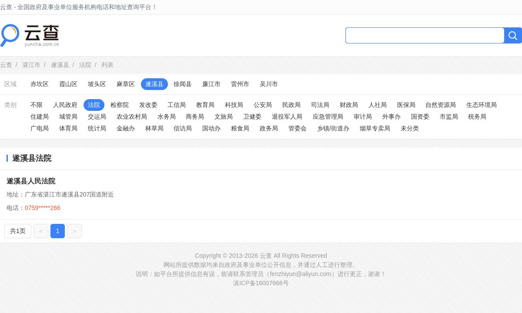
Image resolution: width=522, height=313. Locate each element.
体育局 (68, 128)
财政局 (349, 104)
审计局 (363, 116)
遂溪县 (60, 64)
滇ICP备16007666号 (261, 283)
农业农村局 (132, 116)
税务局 (477, 116)
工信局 (176, 104)
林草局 (154, 128)
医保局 (406, 104)
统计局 (97, 128)
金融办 (126, 128)
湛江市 (31, 64)
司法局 (320, 104)
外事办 (391, 116)
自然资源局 (440, 104)
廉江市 (211, 83)
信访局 (183, 128)
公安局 (263, 104)
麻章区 (126, 83)
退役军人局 (287, 116)
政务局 (269, 128)
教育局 (205, 104)
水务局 (166, 116)
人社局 (377, 104)
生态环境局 (481, 104)
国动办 (211, 128)
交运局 (97, 116)
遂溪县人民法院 (31, 181)
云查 (6, 64)
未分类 (410, 128)
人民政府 (65, 104)
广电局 (39, 128)
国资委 (420, 116)
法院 (85, 64)
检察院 (119, 104)
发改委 (148, 104)
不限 (36, 104)
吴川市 (269, 83)
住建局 (39, 116)
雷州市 (240, 83)
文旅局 (223, 116)
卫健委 (252, 116)
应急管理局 (328, 116)
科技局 (234, 104)
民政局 (291, 104)
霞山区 (68, 83)
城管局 (68, 116)
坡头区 (97, 83)
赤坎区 (39, 83)
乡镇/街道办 (333, 128)
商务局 (195, 116)
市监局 (449, 116)
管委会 (297, 128)
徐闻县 (183, 83)
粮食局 (240, 128)
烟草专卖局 (375, 128)
